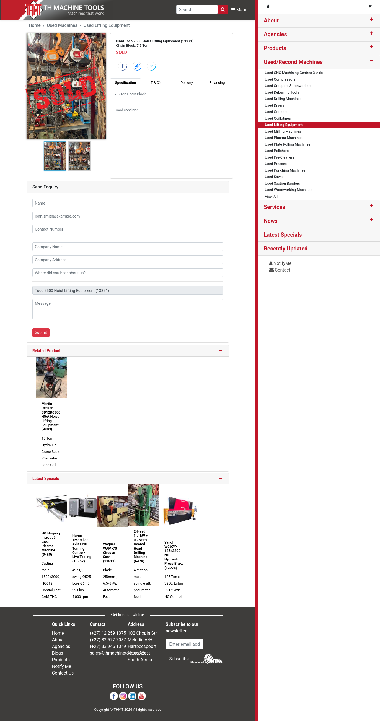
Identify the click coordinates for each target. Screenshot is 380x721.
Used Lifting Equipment (107, 25)
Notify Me (61, 666)
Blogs (57, 653)
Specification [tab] (125, 83)
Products (275, 48)
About (271, 20)
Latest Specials (45, 478)
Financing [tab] (217, 83)
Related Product (46, 350)
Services (274, 207)
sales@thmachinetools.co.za (118, 653)
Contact (279, 270)
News (271, 221)
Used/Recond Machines (293, 62)
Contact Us (63, 673)
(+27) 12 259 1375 (108, 633)
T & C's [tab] (156, 83)
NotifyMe (280, 263)
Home (35, 25)
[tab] (319, 20)
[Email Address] (184, 644)
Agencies (275, 34)
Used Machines (62, 25)
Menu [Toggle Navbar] (239, 9)
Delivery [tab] (186, 83)
